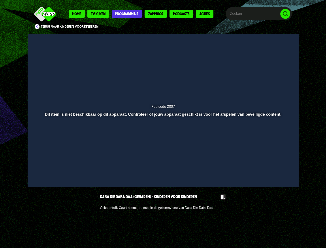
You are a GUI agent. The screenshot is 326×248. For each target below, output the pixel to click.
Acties (204, 13)
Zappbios (155, 13)
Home (76, 13)
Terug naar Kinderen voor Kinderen (70, 27)
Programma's (126, 13)
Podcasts (181, 13)
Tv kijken (98, 13)
